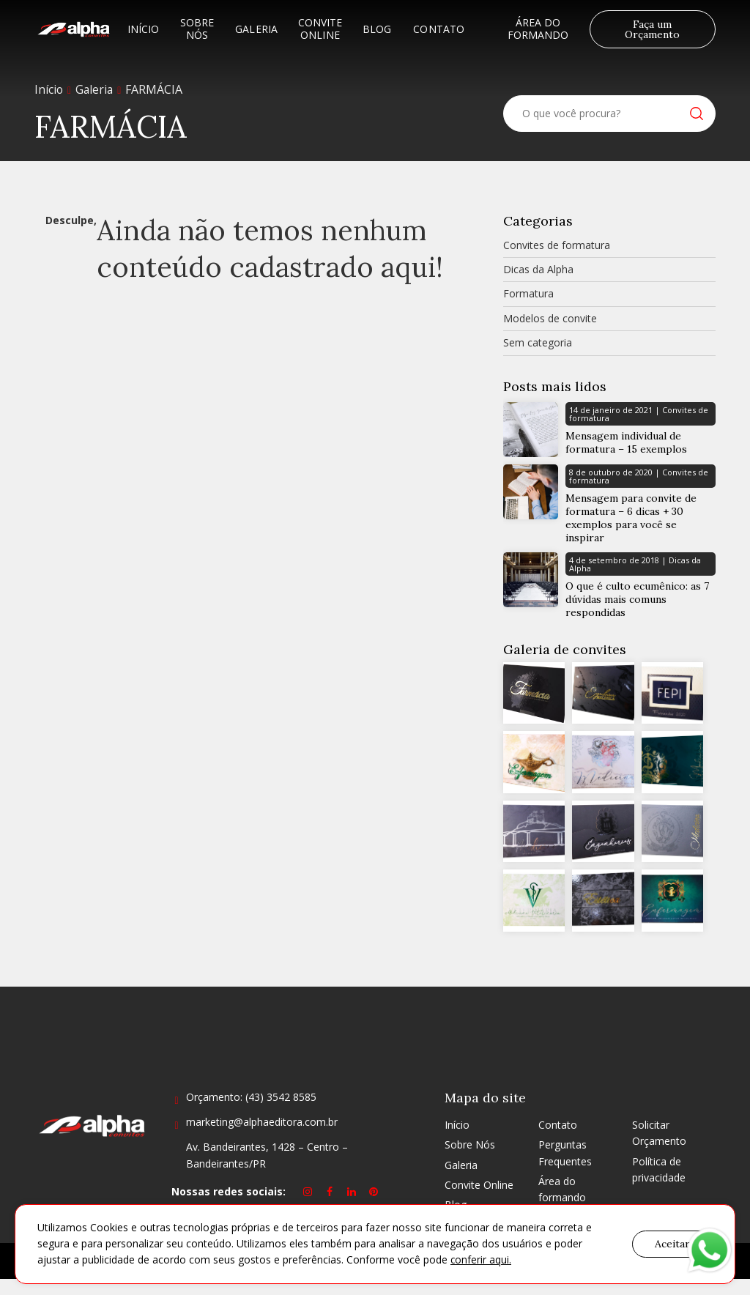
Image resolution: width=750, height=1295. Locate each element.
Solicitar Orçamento (659, 1149)
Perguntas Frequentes (565, 1169)
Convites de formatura (556, 245)
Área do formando (538, 28)
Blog (377, 29)
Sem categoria (537, 342)
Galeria (256, 29)
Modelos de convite (550, 318)
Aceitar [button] (672, 1243)
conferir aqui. (481, 1260)
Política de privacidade (659, 1185)
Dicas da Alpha (538, 269)
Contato (438, 29)
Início (143, 29)
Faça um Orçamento (652, 29)
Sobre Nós (197, 28)
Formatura (528, 293)
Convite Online (320, 28)
